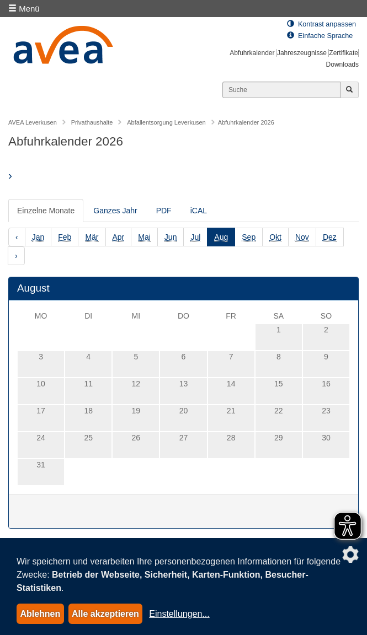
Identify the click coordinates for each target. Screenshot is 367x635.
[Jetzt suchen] (349, 90)
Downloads (342, 64)
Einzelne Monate (46, 210)
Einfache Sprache (320, 36)
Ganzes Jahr (115, 210)
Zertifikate (343, 53)
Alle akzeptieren (105, 613)
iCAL (198, 210)
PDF (164, 210)
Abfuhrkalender (252, 53)
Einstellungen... (179, 613)
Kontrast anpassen (321, 24)
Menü (24, 8)
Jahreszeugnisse (302, 53)
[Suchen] (281, 90)
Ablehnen (40, 613)
